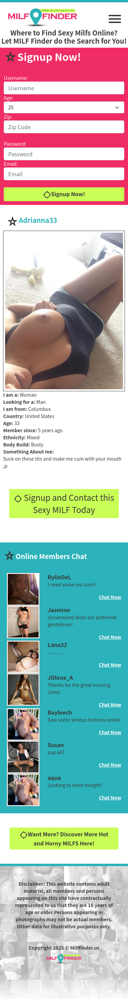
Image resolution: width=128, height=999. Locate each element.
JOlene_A (60, 677)
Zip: (8, 116)
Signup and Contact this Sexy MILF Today (64, 503)
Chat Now (110, 597)
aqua (54, 777)
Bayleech (60, 712)
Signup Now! (64, 194)
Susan (56, 745)
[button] (114, 15)
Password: (15, 143)
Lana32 (57, 645)
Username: (16, 77)
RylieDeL (59, 577)
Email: (11, 163)
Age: (8, 97)
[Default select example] (64, 107)
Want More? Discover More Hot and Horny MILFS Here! (64, 838)
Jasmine (59, 610)
